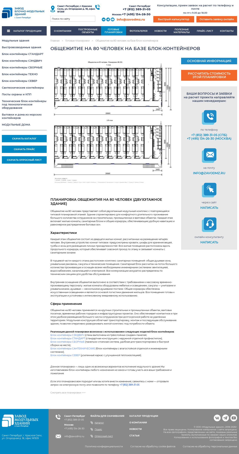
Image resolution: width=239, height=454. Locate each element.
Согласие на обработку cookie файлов (152, 446)
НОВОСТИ (135, 429)
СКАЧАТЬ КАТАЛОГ (24, 138)
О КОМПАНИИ (138, 422)
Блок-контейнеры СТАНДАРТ (23, 54)
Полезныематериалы (182, 31)
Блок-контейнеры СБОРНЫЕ (22, 67)
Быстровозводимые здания (21, 47)
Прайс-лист (205, 31)
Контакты (227, 31)
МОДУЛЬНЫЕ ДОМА (16, 124)
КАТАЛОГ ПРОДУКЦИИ (24, 31)
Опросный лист (101, 436)
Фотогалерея (139, 31)
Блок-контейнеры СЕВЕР (19, 81)
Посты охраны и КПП (16, 94)
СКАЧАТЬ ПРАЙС (24, 149)
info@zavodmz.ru (131, 19)
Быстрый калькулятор (173, 19)
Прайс (96, 429)
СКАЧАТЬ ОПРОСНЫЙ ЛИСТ (24, 159)
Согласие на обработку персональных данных (210, 446)
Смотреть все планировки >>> (68, 392)
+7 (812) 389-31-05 (136, 9)
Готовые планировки (77, 40)
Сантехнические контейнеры (23, 87)
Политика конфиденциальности (104, 446)
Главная (55, 40)
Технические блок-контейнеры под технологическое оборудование (24, 104)
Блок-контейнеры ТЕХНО (20, 74)
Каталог (97, 422)
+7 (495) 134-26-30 (136, 14)
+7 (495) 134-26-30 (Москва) (209, 138)
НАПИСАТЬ (209, 208)
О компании (62, 31)
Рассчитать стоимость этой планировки (209, 75)
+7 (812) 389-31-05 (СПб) (209, 135)
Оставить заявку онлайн (217, 19)
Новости (160, 31)
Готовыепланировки (113, 31)
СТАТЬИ (134, 435)
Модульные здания (15, 40)
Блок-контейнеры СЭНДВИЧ (22, 60)
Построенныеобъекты (87, 31)
